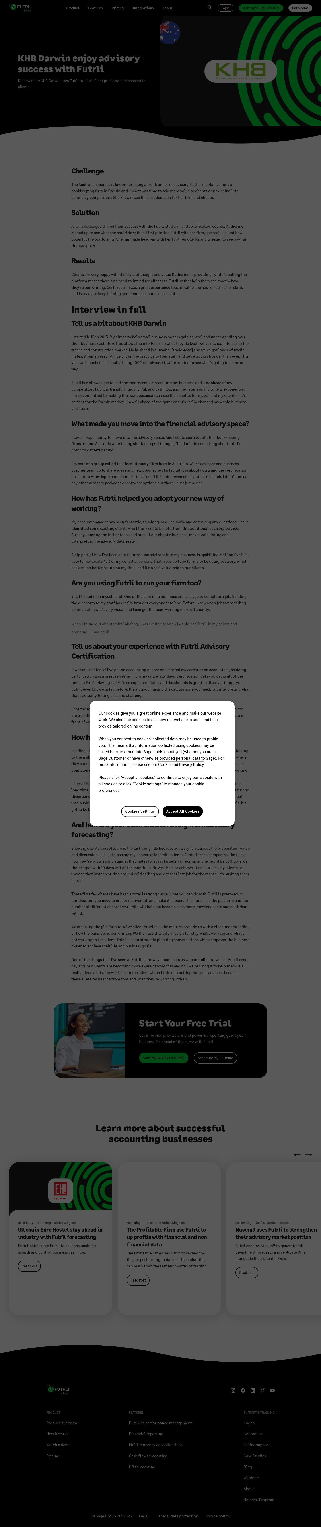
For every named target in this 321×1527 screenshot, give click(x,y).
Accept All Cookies (182, 811)
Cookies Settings (140, 811)
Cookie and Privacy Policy (181, 764)
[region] (162, 763)
